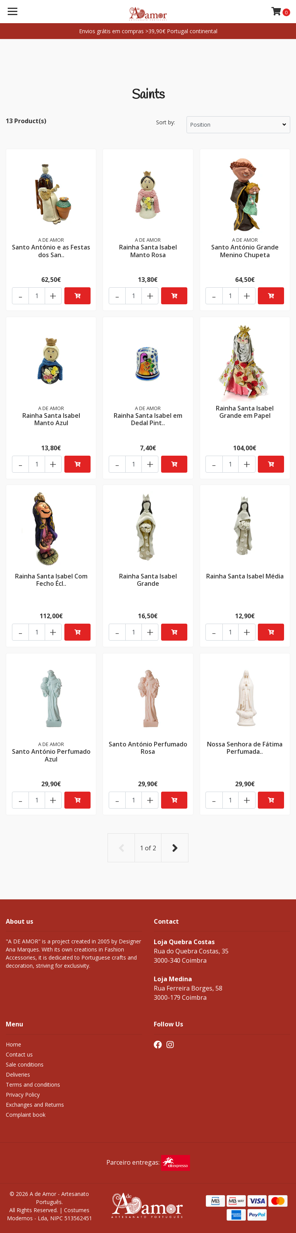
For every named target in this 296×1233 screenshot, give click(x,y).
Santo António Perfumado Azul (51, 755)
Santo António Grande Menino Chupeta (245, 250)
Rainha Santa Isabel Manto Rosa (148, 250)
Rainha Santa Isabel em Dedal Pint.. (148, 418)
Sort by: (165, 122)
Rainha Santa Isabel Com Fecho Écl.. (51, 579)
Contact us (19, 1053)
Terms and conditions (33, 1083)
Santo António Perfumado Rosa (148, 747)
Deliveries (18, 1073)
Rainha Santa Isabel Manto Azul (51, 418)
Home (13, 1042)
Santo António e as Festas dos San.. (51, 250)
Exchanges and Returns (35, 1103)
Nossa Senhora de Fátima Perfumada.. (245, 747)
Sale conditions (25, 1063)
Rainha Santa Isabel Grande (148, 579)
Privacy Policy (23, 1093)
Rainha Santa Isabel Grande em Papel (245, 411)
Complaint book (25, 1113)
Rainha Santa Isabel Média (245, 576)
